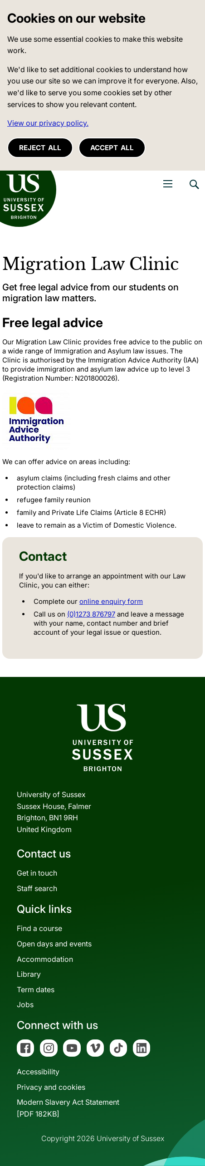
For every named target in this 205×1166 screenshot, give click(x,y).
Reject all (40, 147)
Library (29, 974)
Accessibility (38, 1071)
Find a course (39, 928)
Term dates (35, 989)
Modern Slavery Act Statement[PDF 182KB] (68, 1107)
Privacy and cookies (51, 1087)
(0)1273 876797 (91, 614)
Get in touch (37, 872)
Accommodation (45, 959)
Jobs (25, 1004)
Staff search (37, 888)
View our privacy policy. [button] (47, 122)
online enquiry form (111, 601)
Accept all (112, 147)
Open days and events (54, 943)
